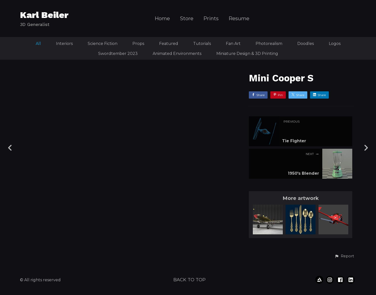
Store (186, 18)
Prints (211, 18)
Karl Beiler (44, 15)
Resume (239, 18)
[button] (344, 256)
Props (138, 43)
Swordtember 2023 (118, 53)
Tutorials (202, 43)
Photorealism (269, 43)
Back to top (189, 280)
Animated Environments (177, 53)
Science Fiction (102, 43)
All (38, 43)
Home (162, 18)
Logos (335, 43)
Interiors (64, 43)
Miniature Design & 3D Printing (247, 53)
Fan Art (233, 43)
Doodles (305, 43)
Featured (168, 43)
